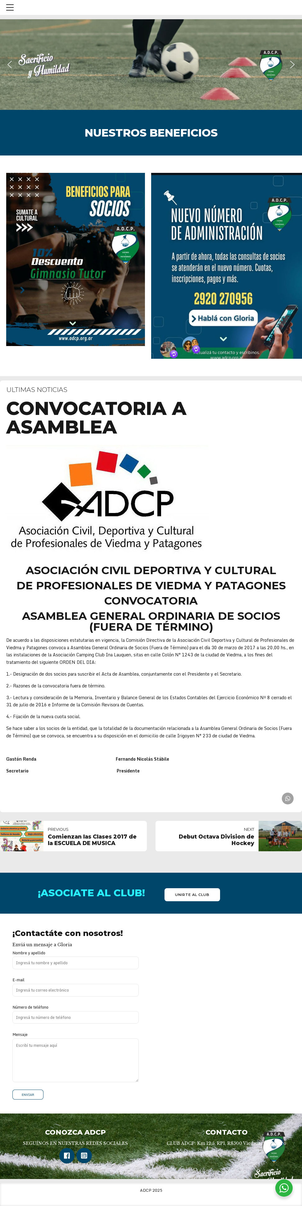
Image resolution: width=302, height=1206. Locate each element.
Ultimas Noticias (36, 390)
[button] (10, 65)
